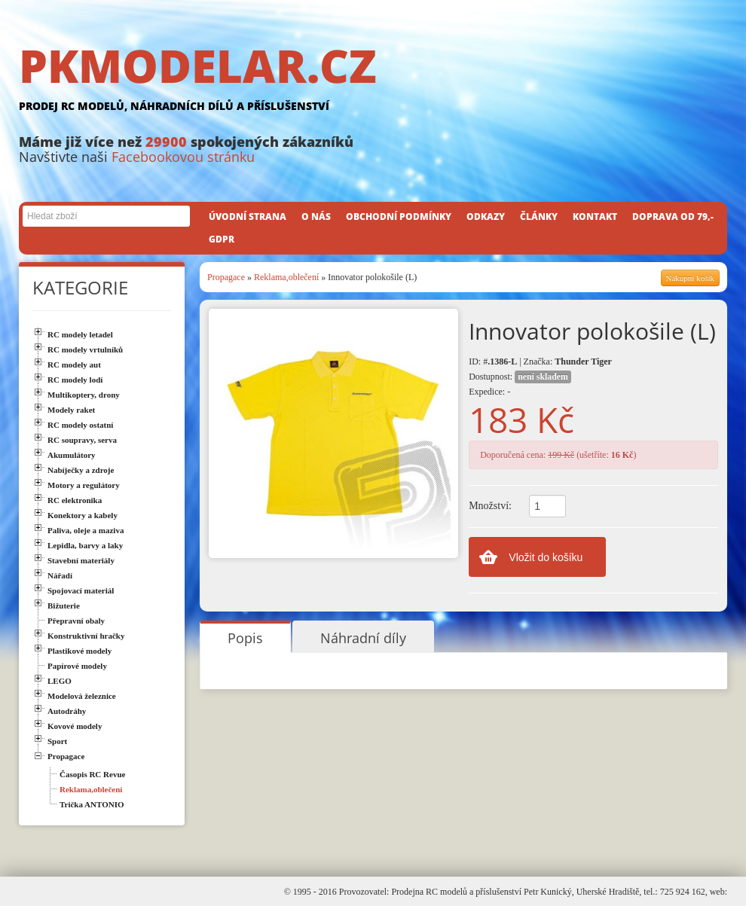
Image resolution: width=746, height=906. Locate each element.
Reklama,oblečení (286, 277)
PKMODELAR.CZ (373, 81)
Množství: (490, 505)
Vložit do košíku (545, 557)
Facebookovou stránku (183, 157)
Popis (245, 638)
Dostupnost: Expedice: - (520, 384)
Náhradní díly (363, 638)
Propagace (226, 277)
